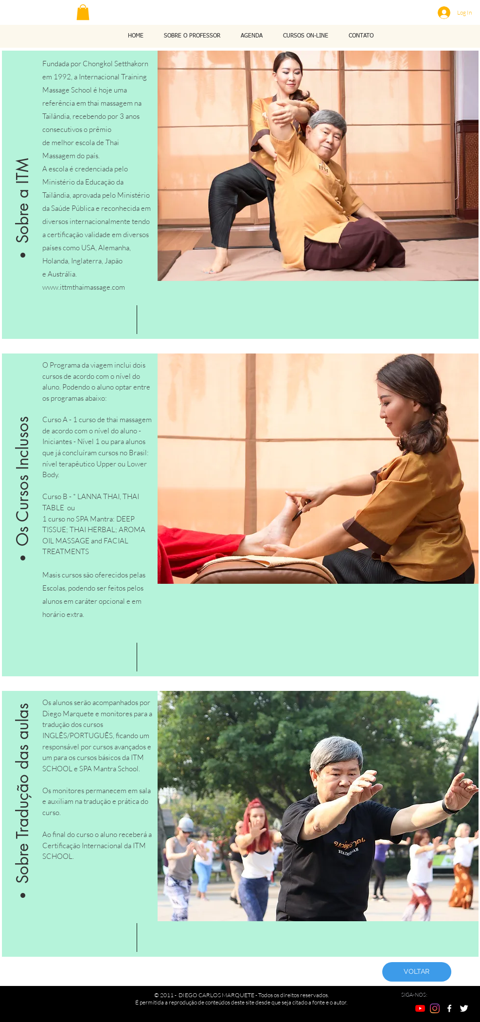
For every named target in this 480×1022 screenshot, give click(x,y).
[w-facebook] (449, 1008)
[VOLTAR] (416, 972)
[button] (82, 12)
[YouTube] (420, 1008)
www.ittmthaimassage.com (83, 287)
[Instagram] (435, 1008)
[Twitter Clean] (464, 1008)
